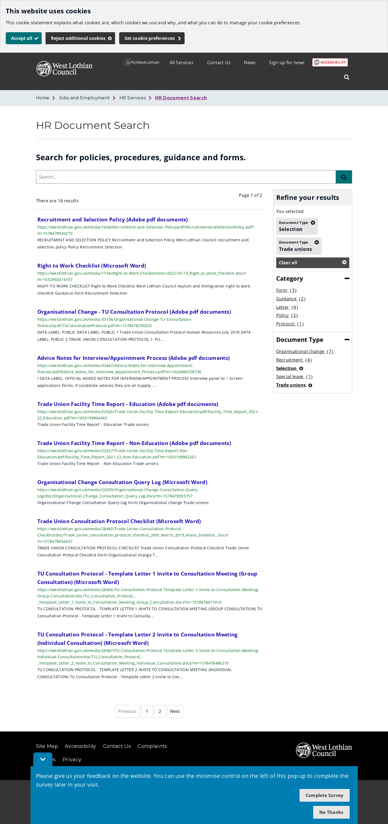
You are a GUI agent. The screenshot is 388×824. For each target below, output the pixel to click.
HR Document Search (181, 97)
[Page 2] (160, 711)
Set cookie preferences (150, 38)
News (249, 63)
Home (43, 97)
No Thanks (331, 812)
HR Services (132, 97)
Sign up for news (287, 63)
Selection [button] (293, 226)
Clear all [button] (288, 263)
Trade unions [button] (295, 245)
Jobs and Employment (84, 97)
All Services (182, 63)
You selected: (290, 211)
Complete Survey (325, 795)
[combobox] (186, 177)
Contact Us (219, 63)
